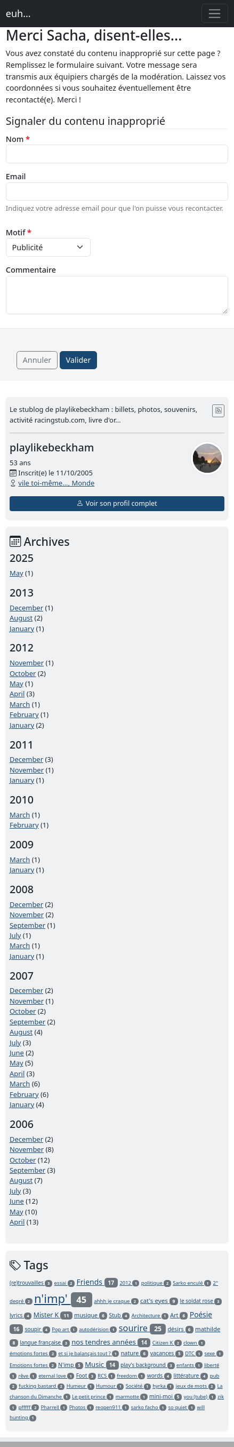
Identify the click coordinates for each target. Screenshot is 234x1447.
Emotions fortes (33, 1365)
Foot (86, 1375)
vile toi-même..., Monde (56, 483)
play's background (147, 1365)
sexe (214, 1353)
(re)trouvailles (31, 1282)
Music (101, 1364)
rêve (28, 1375)
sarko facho (149, 1407)
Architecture (150, 1315)
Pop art (64, 1329)
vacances (166, 1353)
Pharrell (54, 1407)
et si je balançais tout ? (88, 1353)
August (21, 618)
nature (135, 1353)
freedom (131, 1375)
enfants (189, 1365)
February (24, 714)
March (20, 704)
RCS (106, 1375)
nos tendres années (110, 1342)
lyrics (21, 1315)
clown (194, 1342)
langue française (44, 1342)
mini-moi (165, 1396)
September (27, 925)
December (26, 608)
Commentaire (31, 270)
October (23, 673)
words (159, 1375)
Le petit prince (93, 1396)
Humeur (80, 1385)
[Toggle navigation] (215, 13)
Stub (119, 1315)
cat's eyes (159, 1301)
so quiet (182, 1407)
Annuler (37, 360)
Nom (18, 139)
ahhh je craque (116, 1301)
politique (156, 1282)
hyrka (163, 1385)
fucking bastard (41, 1385)
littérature (190, 1375)
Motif (18, 232)
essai (64, 1282)
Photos (81, 1407)
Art (179, 1315)
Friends (97, 1282)
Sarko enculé (192, 1282)
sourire (142, 1328)
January (22, 628)
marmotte (132, 1396)
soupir (37, 1329)
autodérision (98, 1329)
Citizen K (167, 1342)
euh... (18, 13)
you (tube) (200, 1396)
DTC (194, 1353)
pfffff (29, 1407)
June (17, 1053)
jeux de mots (195, 1385)
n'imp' (63, 1298)
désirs (180, 1329)
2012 (130, 1282)
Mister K (53, 1314)
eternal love (56, 1375)
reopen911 (112, 1407)
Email (16, 176)
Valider (78, 360)
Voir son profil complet (117, 503)
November (27, 662)
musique (90, 1315)
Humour (110, 1385)
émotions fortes (33, 1353)
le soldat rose (201, 1301)
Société (138, 1385)
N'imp (70, 1365)
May (16, 573)
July (15, 935)
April (17, 693)
